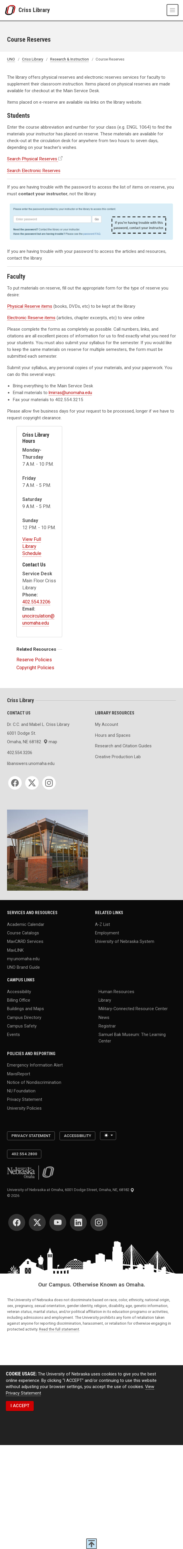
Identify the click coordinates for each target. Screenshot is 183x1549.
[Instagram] (49, 783)
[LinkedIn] (78, 1222)
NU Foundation (21, 1091)
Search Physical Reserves (32, 159)
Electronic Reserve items (31, 317)
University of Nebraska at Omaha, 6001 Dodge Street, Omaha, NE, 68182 (70, 1190)
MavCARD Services (25, 941)
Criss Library (34, 10)
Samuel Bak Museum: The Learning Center (132, 1038)
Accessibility (19, 991)
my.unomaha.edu (23, 958)
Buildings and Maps (25, 1008)
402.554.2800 (24, 1154)
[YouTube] (57, 1222)
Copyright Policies (35, 667)
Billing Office (18, 1000)
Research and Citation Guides (123, 746)
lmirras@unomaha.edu (70, 392)
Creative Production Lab (118, 756)
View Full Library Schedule (31, 546)
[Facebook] (15, 783)
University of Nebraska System (124, 941)
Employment (107, 933)
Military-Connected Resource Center (133, 1008)
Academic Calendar (25, 924)
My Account (106, 724)
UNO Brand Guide (23, 967)
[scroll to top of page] (91, 1543)
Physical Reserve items (29, 306)
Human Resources (116, 991)
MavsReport (18, 1073)
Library (105, 1000)
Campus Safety (22, 1025)
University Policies (24, 1108)
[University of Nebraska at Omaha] (11, 10)
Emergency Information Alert (35, 1065)
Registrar (107, 1025)
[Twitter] (32, 783)
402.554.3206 (36, 602)
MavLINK (15, 950)
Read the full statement (59, 1329)
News (104, 1017)
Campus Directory (24, 1017)
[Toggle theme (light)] (108, 1135)
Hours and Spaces (113, 735)
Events (13, 1034)
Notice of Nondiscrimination (34, 1082)
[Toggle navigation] (172, 10)
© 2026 (14, 1195)
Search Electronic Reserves (33, 170)
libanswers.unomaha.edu (31, 763)
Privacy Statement (24, 1099)
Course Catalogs (23, 933)
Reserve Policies (34, 659)
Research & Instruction (69, 59)
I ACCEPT (20, 1405)
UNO (11, 59)
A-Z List (102, 924)
